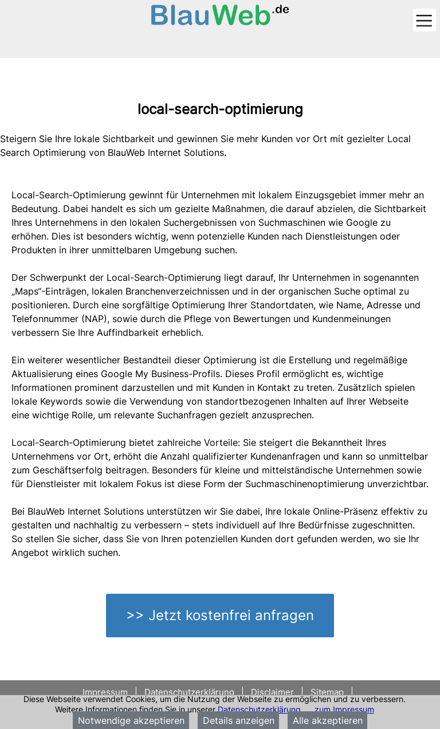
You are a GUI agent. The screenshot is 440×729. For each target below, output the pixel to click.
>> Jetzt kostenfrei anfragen (220, 615)
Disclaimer (272, 692)
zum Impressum (344, 709)
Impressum (106, 692)
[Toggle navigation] (424, 21)
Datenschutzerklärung (259, 709)
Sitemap (327, 692)
